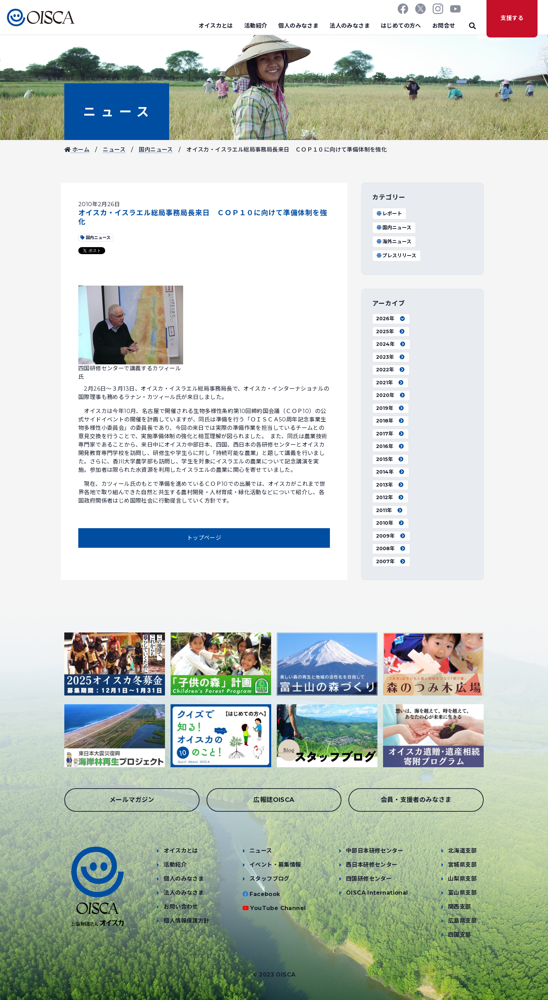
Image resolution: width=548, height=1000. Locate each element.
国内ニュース (156, 149)
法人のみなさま (350, 25)
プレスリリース (396, 255)
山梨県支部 (462, 878)
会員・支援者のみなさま (416, 800)
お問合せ (443, 25)
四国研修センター (369, 878)
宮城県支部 (462, 864)
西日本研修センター (372, 864)
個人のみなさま (298, 25)
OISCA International (377, 892)
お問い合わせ (181, 906)
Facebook (265, 894)
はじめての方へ (401, 25)
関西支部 (459, 906)
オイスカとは (216, 25)
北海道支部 (462, 850)
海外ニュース (393, 241)
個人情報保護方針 (186, 920)
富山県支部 (462, 892)
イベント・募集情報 (275, 864)
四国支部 (459, 934)
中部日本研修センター (374, 850)
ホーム (76, 149)
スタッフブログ (270, 878)
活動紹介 (255, 25)
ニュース (116, 111)
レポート (389, 213)
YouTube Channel (278, 908)
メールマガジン (131, 800)
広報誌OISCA (273, 800)
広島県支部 (462, 920)
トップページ (204, 537)
